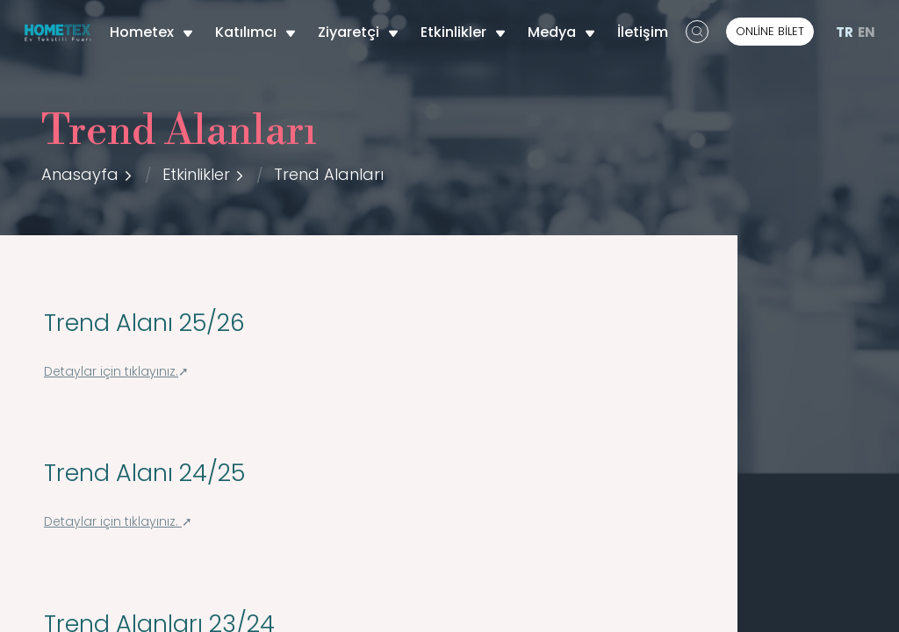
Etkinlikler (463, 32)
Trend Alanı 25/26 (144, 322)
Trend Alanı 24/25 (144, 472)
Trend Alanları (329, 174)
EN (866, 32)
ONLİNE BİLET (770, 31)
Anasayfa (80, 174)
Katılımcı (255, 32)
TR (844, 32)
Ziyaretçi (358, 32)
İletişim (642, 32)
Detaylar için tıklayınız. (111, 371)
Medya (561, 32)
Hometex (151, 32)
